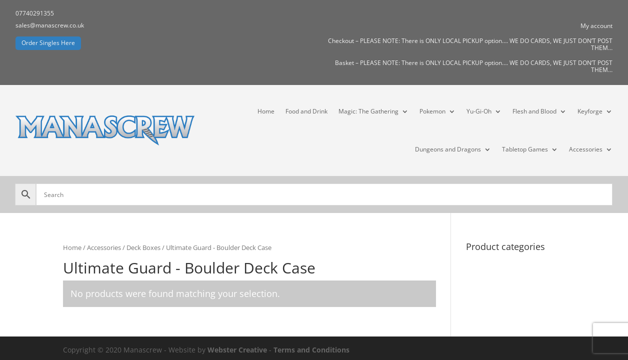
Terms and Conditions (312, 349)
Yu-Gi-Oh (479, 111)
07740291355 (35, 13)
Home (266, 111)
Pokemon (433, 111)
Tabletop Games (525, 149)
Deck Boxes (143, 247)
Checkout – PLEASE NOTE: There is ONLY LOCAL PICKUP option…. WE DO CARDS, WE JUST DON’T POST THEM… (470, 45)
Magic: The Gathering (368, 111)
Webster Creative (237, 349)
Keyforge (590, 111)
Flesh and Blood (534, 111)
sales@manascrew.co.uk (50, 25)
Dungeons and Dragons (448, 149)
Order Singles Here (48, 42)
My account (596, 26)
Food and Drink (307, 111)
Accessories (585, 149)
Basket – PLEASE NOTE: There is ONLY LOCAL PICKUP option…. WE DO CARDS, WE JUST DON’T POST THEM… (473, 67)
